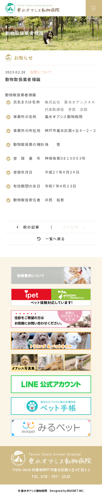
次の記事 (74, 227)
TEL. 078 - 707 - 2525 (50, 476)
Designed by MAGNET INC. (67, 491)
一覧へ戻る (51, 238)
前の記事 (28, 227)
